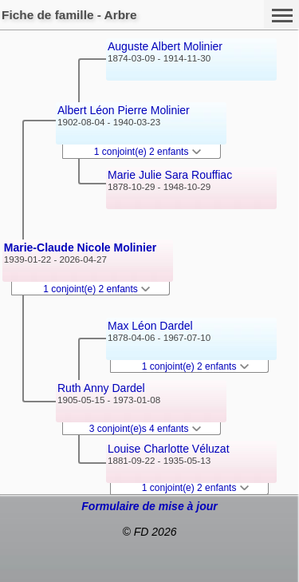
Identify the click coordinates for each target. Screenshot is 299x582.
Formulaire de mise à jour (149, 506)
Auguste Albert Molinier (165, 46)
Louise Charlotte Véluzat (169, 448)
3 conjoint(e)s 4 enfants (145, 428)
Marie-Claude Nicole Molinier (80, 247)
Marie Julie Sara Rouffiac (170, 174)
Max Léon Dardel (150, 325)
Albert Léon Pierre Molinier (123, 110)
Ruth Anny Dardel (101, 388)
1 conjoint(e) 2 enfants (96, 289)
